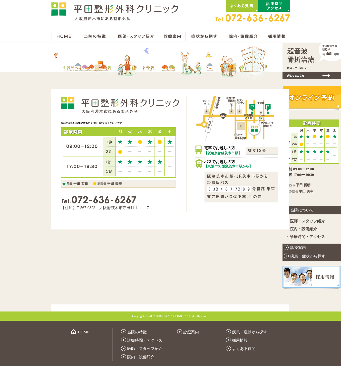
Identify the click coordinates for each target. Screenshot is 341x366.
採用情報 (240, 340)
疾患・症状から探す (307, 256)
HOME (83, 332)
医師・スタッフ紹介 (307, 221)
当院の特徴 (137, 332)
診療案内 (298, 248)
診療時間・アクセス (307, 237)
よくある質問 (243, 349)
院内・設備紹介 (303, 229)
